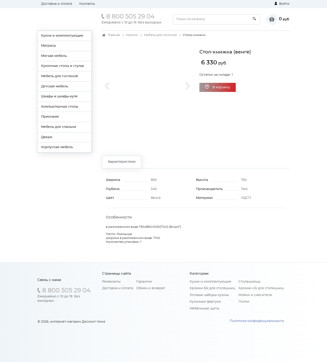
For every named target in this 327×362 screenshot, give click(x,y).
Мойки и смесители (255, 295)
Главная (114, 35)
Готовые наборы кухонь (209, 295)
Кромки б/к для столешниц (212, 288)
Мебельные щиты (204, 308)
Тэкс (244, 189)
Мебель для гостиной (59, 76)
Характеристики (122, 161)
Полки (243, 301)
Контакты (87, 3)
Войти (282, 3)
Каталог (132, 35)
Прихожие (50, 116)
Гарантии (144, 281)
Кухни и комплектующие (62, 35)
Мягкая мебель (54, 56)
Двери (46, 137)
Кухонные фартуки (205, 301)
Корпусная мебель (57, 147)
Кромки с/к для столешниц (261, 288)
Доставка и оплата (56, 3)
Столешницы (249, 281)
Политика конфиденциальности (257, 321)
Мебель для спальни (58, 127)
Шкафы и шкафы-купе (59, 96)
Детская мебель (54, 86)
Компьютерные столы (59, 106)
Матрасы (48, 45)
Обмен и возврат (150, 288)
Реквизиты (111, 281)
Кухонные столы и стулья (62, 66)
